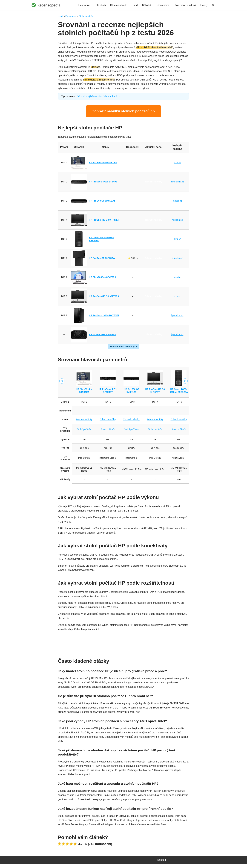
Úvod (60, 16)
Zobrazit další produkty (122, 347)
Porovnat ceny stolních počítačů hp (123, 643)
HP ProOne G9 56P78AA (102, 258)
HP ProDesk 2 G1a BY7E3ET (104, 316)
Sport (134, 5)
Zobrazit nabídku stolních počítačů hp (123, 112)
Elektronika (83, 5)
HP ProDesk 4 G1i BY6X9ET (104, 182)
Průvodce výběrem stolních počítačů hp (99, 96)
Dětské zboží (162, 5)
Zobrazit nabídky (153, 163)
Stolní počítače (86, 16)
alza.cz (177, 163)
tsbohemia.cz (177, 182)
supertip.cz (177, 258)
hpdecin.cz (177, 220)
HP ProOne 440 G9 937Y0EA (104, 297)
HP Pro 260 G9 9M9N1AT (102, 201)
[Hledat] (213, 5)
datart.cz (177, 278)
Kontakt (161, 862)
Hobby (204, 5)
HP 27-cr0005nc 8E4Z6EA (102, 278)
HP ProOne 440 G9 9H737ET (104, 220)
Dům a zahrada (118, 5)
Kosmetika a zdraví (185, 5)
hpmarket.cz (177, 316)
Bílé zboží (99, 5)
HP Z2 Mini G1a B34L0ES (102, 335)
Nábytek (146, 5)
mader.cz (177, 201)
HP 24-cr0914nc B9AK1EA (103, 163)
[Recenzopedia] (46, 5)
